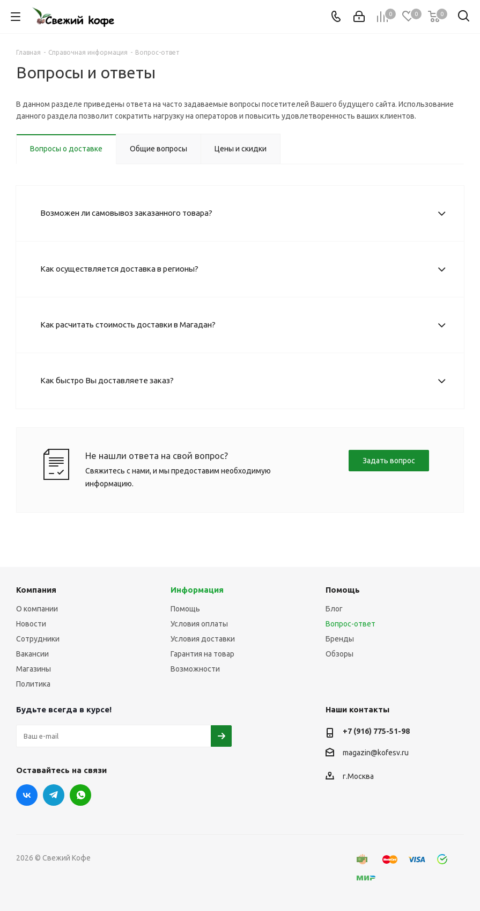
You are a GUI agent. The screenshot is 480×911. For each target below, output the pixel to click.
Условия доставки (203, 639)
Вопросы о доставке (66, 148)
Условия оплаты (199, 624)
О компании (37, 608)
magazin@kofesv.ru (376, 752)
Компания (36, 589)
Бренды (340, 639)
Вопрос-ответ (350, 624)
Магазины (33, 669)
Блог (334, 608)
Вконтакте (27, 795)
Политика (33, 684)
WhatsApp (80, 795)
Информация (197, 589)
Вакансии (32, 654)
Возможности (195, 669)
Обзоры (339, 654)
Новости (31, 624)
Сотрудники (38, 639)
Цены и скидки (241, 148)
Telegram (53, 795)
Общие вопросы (158, 148)
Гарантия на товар (202, 654)
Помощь (185, 608)
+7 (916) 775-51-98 (376, 731)
